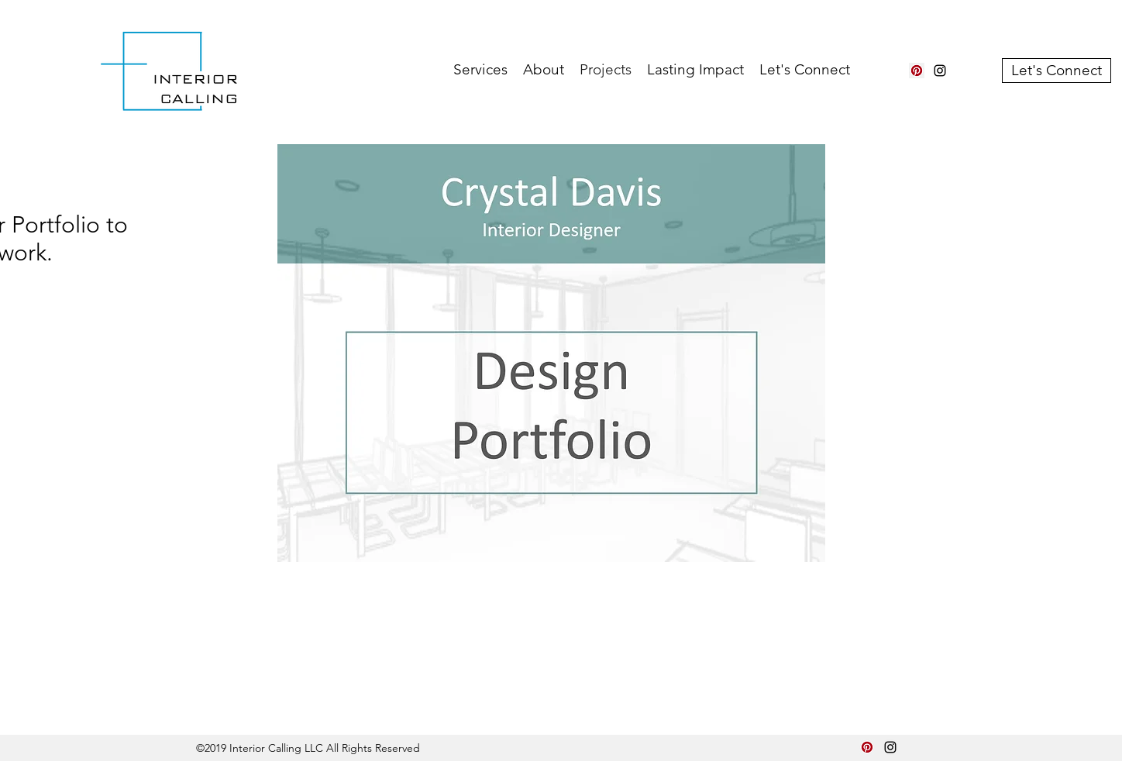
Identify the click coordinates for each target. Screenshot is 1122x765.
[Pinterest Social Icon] (916, 70)
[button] (480, 69)
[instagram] (940, 70)
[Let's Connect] (1056, 70)
